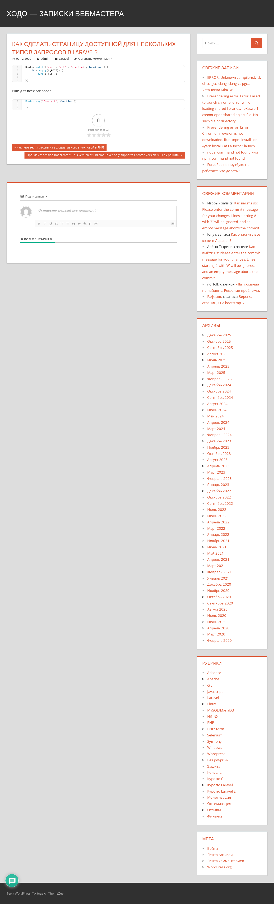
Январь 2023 (218, 484)
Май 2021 (215, 553)
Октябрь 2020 (219, 596)
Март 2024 (216, 428)
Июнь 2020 (216, 621)
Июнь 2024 (216, 409)
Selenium (215, 735)
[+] (97, 223)
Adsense (214, 672)
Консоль (214, 772)
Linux (211, 703)
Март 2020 (216, 634)
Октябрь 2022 (219, 497)
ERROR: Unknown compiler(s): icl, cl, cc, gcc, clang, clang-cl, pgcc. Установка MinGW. (231, 83)
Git (209, 685)
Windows (214, 747)
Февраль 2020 (219, 640)
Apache (213, 679)
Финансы (215, 816)
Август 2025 (217, 353)
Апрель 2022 (218, 522)
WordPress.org (219, 867)
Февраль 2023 (219, 478)
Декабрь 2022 (219, 490)
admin (45, 59)
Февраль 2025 (219, 378)
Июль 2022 (216, 509)
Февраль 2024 (219, 434)
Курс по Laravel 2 (221, 791)
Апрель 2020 (218, 628)
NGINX (212, 716)
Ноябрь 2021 (218, 540)
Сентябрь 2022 (220, 503)
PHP (210, 722)
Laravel (64, 59)
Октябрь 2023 (219, 453)
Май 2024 (215, 416)
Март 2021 (216, 565)
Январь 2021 (218, 578)
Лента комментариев (225, 860)
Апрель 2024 (218, 422)
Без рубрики (218, 760)
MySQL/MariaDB (220, 710)
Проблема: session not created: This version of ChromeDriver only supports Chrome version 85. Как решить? (103, 155)
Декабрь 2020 (219, 584)
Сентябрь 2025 (220, 347)
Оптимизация (219, 803)
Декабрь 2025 (219, 335)
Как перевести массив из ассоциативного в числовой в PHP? (60, 148)
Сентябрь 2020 (220, 603)
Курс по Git (216, 778)
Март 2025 (216, 372)
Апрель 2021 (218, 559)
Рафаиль (214, 296)
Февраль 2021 (219, 572)
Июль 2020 (216, 615)
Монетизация (219, 797)
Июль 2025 (216, 360)
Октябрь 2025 (219, 341)
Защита (213, 766)
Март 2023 (216, 472)
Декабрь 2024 (219, 384)
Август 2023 (217, 459)
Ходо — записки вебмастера (67, 13)
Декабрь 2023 (219, 441)
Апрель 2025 (218, 366)
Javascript (215, 691)
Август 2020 (217, 609)
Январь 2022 (218, 534)
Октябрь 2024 (219, 391)
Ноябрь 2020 (218, 590)
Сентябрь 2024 (220, 397)
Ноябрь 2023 (218, 447)
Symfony (214, 741)
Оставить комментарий (95, 59)
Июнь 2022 (216, 515)
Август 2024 (217, 403)
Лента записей (220, 854)
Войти (212, 848)
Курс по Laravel (220, 785)
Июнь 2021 (216, 547)
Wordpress (216, 753)
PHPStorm (215, 728)
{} (91, 223)
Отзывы (214, 809)
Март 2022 (216, 528)
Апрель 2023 (218, 466)
